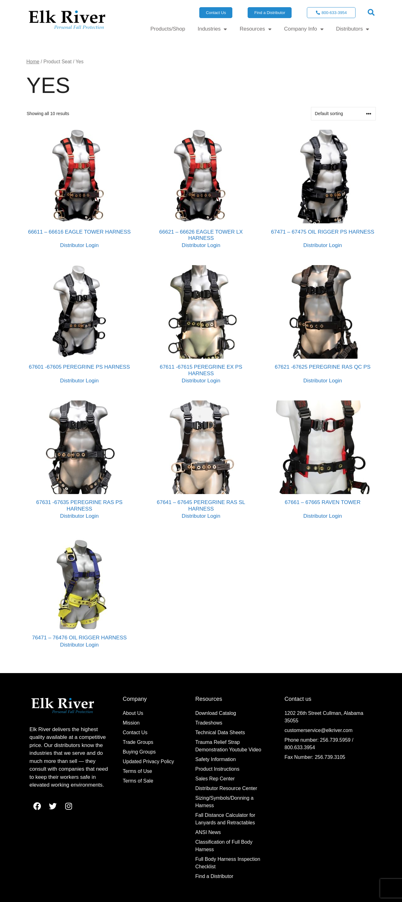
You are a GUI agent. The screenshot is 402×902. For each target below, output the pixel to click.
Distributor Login (79, 245)
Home (33, 61)
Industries (212, 29)
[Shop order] (343, 113)
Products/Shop (167, 29)
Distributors (353, 29)
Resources (255, 29)
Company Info (304, 29)
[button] (371, 12)
